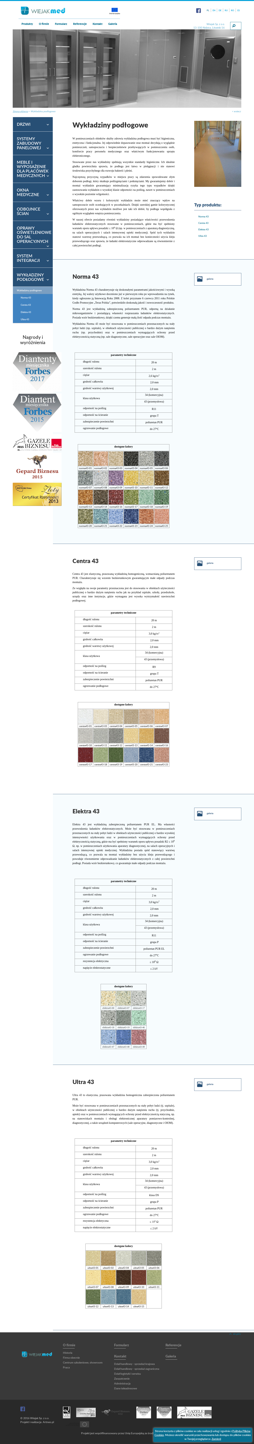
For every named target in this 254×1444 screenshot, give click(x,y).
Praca (66, 1367)
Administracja (122, 1383)
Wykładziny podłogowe (42, 111)
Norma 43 (203, 216)
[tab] (33, 124)
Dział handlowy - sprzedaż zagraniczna (136, 1369)
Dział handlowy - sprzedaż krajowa (134, 1364)
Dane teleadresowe (125, 1388)
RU (226, 10)
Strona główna (20, 111)
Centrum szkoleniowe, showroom (83, 1362)
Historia (67, 1352)
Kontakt (120, 1356)
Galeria (112, 24)
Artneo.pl (48, 1422)
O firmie (69, 1345)
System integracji (28, 258)
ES (238, 10)
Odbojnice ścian (28, 211)
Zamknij (216, 1439)
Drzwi (23, 124)
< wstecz (236, 111)
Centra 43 (203, 223)
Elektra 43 (203, 229)
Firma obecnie (71, 1357)
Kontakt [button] (97, 24)
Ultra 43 (202, 236)
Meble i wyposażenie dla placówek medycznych (32, 168)
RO (232, 10)
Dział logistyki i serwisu (127, 1373)
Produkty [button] (27, 24)
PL (208, 10)
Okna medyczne (28, 192)
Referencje (80, 24)
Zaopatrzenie (122, 1378)
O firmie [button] (44, 24)
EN (214, 10)
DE (220, 10)
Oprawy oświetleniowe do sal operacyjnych (34, 234)
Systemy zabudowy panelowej (29, 143)
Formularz (61, 24)
